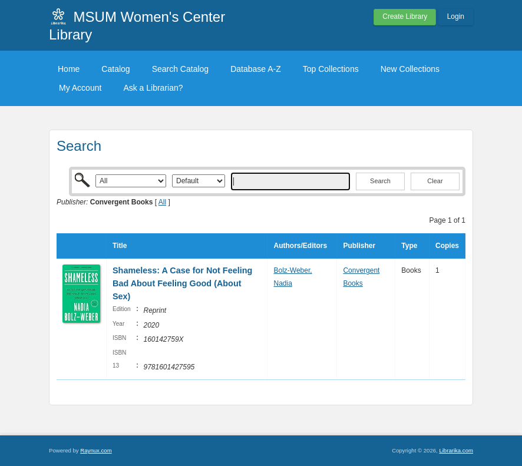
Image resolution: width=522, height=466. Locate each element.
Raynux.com (95, 450)
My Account (80, 87)
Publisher (359, 246)
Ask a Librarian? (153, 87)
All (162, 202)
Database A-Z (255, 69)
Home (69, 69)
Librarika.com (456, 450)
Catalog (115, 69)
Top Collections (331, 69)
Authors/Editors (300, 246)
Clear (434, 180)
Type (409, 246)
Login (455, 16)
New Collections (410, 69)
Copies (447, 246)
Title (120, 246)
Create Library (404, 16)
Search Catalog (180, 69)
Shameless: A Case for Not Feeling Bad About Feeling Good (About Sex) (182, 283)
